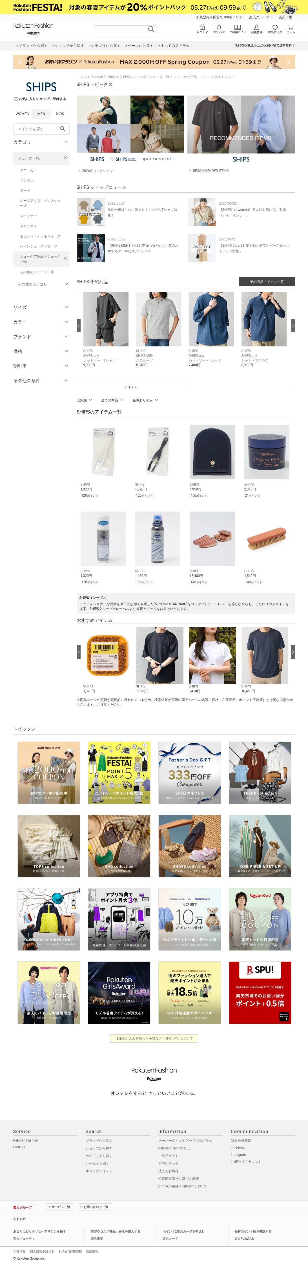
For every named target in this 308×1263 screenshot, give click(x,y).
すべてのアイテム (99, 1169)
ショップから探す (99, 1147)
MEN (41, 114)
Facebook (238, 1146)
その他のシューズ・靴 (37, 272)
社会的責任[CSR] (70, 1250)
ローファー (28, 216)
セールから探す (97, 1162)
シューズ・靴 (29, 158)
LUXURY (19, 1145)
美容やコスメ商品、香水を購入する (115, 1230)
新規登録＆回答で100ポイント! (219, 17)
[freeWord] (41, 129)
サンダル (27, 180)
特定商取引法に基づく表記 (178, 1177)
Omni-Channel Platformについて (182, 1185)
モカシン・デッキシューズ (40, 236)
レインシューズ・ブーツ (38, 246)
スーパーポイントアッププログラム (185, 1139)
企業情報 (19, 1250)
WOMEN (23, 114)
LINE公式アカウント (246, 1160)
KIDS (60, 114)
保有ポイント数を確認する (253, 1230)
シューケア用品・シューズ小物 (40, 259)
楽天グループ (259, 17)
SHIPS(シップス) (132, 77)
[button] (107, 334)
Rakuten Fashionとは (174, 1147)
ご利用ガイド (168, 1154)
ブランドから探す (99, 1139)
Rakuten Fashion (103, 77)
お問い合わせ (168, 1162)
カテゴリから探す (99, 1154)
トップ (82, 77)
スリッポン (28, 226)
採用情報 (92, 1250)
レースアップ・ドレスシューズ (40, 203)
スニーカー (28, 170)
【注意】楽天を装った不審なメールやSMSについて (154, 1037)
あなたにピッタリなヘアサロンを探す (39, 1230)
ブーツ (25, 191)
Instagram (238, 1153)
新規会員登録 (241, 1139)
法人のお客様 (168, 1169)
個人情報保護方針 (42, 1250)
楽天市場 (285, 17)
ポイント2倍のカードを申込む (184, 1230)
